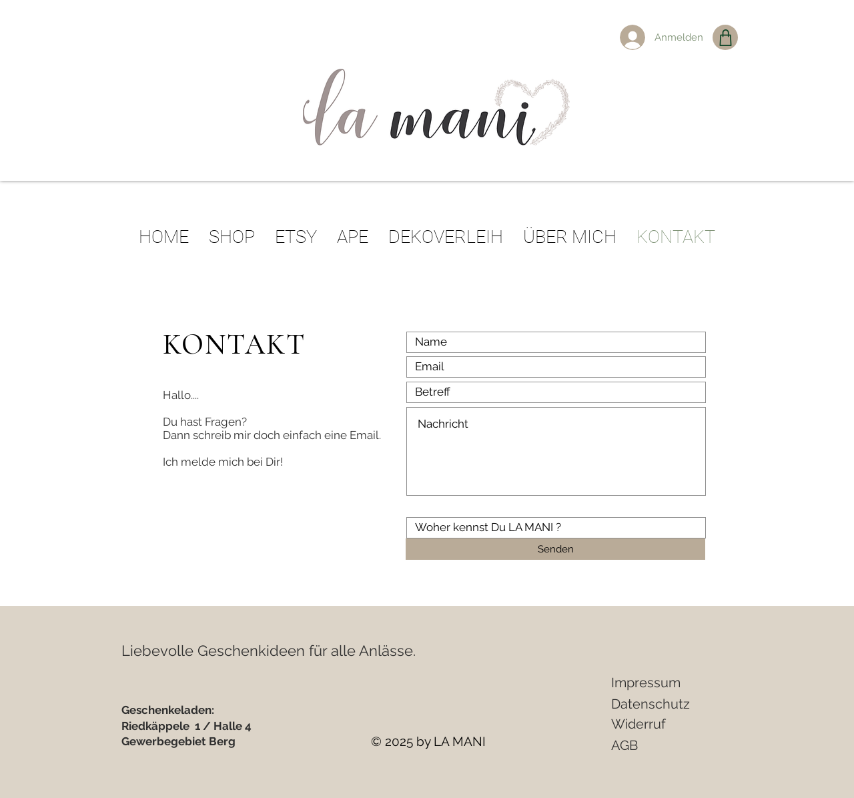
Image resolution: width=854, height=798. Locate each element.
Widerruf (638, 724)
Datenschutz (650, 704)
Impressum (646, 683)
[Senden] (555, 549)
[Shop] (725, 37)
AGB (624, 745)
